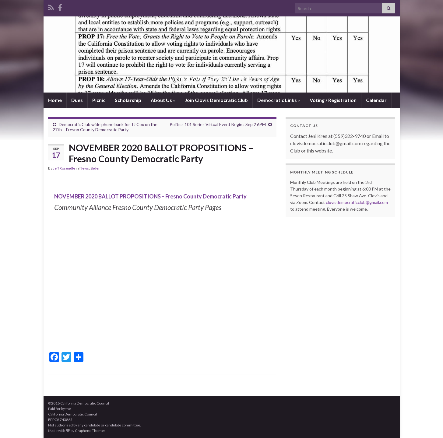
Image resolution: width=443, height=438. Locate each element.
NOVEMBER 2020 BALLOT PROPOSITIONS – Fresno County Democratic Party (150, 196)
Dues (77, 100)
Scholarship (128, 100)
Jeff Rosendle (64, 168)
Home (55, 100)
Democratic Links (278, 100)
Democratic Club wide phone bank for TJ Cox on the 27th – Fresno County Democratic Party (105, 127)
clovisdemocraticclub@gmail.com (357, 202)
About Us (163, 100)
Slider (95, 168)
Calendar (376, 100)
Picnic (98, 100)
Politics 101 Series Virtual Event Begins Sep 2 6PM (218, 124)
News (84, 168)
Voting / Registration (333, 100)
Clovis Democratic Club (221, 68)
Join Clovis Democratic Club (216, 100)
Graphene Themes (90, 430)
